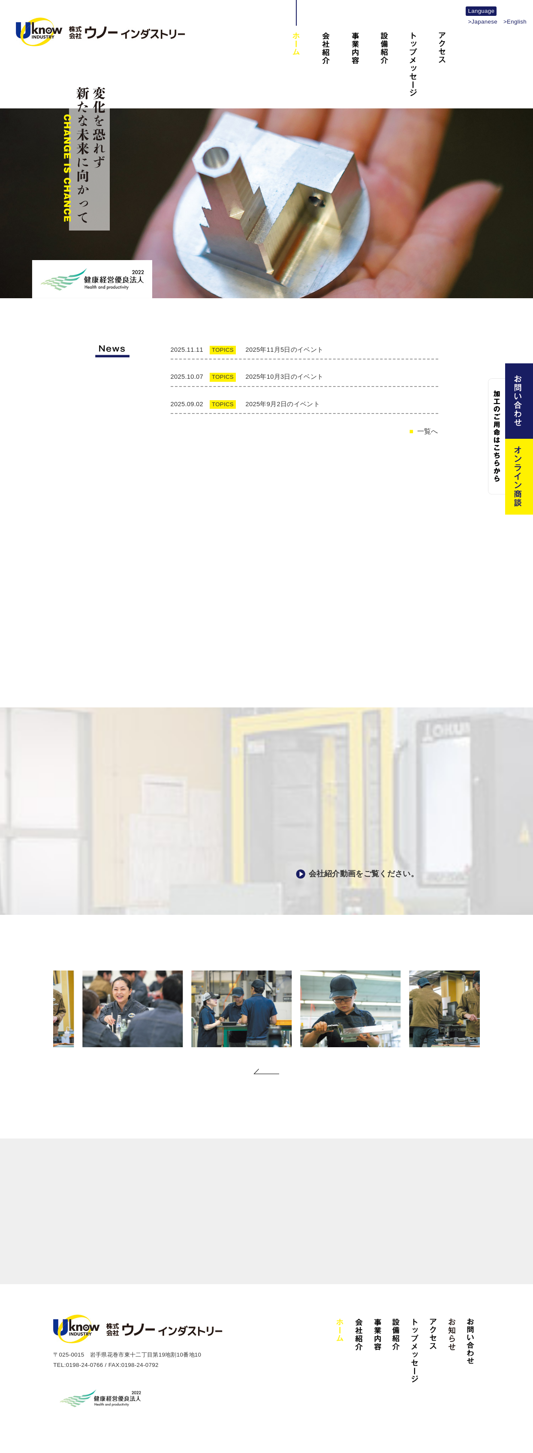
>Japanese (482, 21)
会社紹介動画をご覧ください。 (364, 870)
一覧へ (427, 427)
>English (515, 21)
